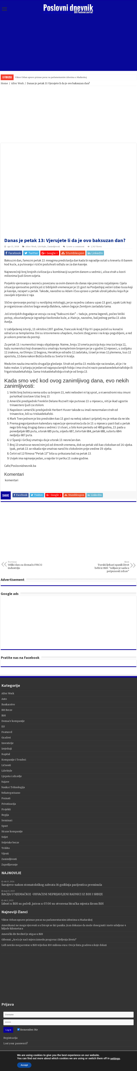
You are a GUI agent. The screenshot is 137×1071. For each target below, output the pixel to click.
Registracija (10, 1037)
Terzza (77, 1055)
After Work (17, 83)
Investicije (7, 743)
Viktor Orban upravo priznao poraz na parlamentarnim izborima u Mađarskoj (51, 77)
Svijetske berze (10, 842)
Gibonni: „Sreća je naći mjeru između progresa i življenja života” (38, 939)
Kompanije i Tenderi (13, 759)
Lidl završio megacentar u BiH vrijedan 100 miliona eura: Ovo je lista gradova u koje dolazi (54, 945)
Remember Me (27, 1029)
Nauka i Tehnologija (13, 787)
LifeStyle (42, 246)
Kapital (5, 754)
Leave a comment (75, 246)
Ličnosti (6, 765)
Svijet (4, 837)
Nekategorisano (10, 792)
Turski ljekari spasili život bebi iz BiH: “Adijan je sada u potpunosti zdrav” (111, 567)
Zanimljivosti (53, 246)
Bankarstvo (8, 704)
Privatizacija (8, 803)
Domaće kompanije (13, 721)
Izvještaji (6, 748)
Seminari (6, 820)
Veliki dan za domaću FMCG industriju (26, 565)
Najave (5, 781)
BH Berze (6, 710)
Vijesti (5, 853)
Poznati (5, 798)
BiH (3, 715)
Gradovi (6, 737)
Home (4, 83)
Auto (4, 699)
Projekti (6, 809)
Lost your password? (15, 1043)
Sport (4, 826)
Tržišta (5, 848)
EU (3, 726)
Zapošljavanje (9, 864)
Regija (5, 814)
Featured (6, 732)
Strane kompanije (12, 831)
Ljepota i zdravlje (11, 776)
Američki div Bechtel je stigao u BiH (22, 934)
